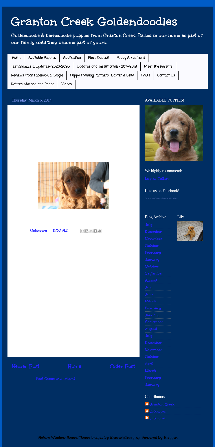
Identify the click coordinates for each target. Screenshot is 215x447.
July (149, 224)
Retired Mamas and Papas (32, 84)
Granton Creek (162, 404)
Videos (66, 84)
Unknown (157, 411)
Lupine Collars (157, 178)
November (153, 238)
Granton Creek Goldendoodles (94, 21)
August (151, 280)
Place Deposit (98, 58)
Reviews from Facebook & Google (37, 75)
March (150, 301)
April (149, 363)
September (154, 273)
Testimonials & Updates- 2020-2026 (40, 66)
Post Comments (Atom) (55, 378)
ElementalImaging (125, 437)
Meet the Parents (158, 66)
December (153, 231)
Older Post (122, 366)
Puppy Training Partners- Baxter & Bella (102, 75)
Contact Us (166, 75)
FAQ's (145, 75)
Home (16, 58)
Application (72, 58)
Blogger (170, 437)
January (152, 259)
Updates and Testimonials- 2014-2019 (107, 66)
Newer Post (25, 366)
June (149, 294)
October (152, 245)
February (153, 252)
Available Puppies (42, 58)
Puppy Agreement (131, 58)
